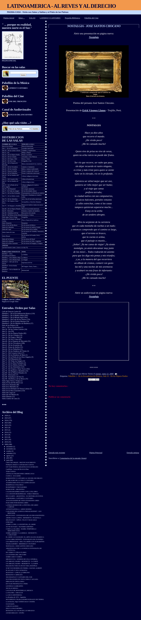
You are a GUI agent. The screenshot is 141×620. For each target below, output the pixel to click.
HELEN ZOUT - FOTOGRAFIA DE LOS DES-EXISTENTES (25, 515)
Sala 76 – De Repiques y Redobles (11, 206)
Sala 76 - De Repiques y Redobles (13, 371)
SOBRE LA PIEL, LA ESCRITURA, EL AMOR (20, 524)
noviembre (10, 449)
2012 (6, 437)
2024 (6, 420)
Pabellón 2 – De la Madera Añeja (11, 257)
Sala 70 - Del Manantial (10, 359)
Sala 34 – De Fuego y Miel (9, 159)
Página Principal (95, 453)
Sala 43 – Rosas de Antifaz (9, 171)
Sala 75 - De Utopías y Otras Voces (14, 369)
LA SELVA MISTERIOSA (14, 595)
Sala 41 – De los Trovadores (10, 167)
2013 (6, 435)
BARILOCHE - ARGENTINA (15, 489)
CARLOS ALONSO (12, 606)
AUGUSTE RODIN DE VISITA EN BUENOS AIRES (22, 500)
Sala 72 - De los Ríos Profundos (12, 363)
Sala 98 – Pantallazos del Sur (10, 213)
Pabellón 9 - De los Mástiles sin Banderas (16, 323)
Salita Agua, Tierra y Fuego (9, 217)
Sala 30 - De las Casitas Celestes (13, 329)
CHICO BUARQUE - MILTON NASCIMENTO (20, 462)
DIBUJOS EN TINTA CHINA (15, 581)
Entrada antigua (133, 453)
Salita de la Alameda (8, 241)
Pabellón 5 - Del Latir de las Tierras (14, 319)
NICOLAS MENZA (12, 588)
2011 (6, 439)
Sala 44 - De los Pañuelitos (11, 349)
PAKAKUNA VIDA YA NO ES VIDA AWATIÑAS (21, 566)
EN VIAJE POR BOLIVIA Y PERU (17, 584)
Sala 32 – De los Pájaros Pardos (11, 155)
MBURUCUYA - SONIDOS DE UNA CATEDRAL (22, 559)
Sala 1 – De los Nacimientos (10, 148)
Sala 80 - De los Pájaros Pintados (13, 373)
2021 (6, 427)
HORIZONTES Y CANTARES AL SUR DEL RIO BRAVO (24, 478)
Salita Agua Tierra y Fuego (11, 381)
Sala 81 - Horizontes (7, 211)
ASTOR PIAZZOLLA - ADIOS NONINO (19, 509)
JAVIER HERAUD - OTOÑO (15, 613)
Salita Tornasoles (7, 223)
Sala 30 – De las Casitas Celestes (11, 150)
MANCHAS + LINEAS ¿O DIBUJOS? (18, 572)
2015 (6, 430)
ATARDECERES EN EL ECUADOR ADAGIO (20, 482)
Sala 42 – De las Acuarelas (9, 169)
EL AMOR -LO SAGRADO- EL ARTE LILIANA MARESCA (25, 537)
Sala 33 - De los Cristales (10, 335)
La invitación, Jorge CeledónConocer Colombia (20, 601)
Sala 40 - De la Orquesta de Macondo (14, 341)
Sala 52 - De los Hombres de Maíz (13, 355)
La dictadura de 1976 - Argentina (16, 597)
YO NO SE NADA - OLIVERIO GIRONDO (19, 527)
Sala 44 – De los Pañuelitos (9, 173)
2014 (6, 432)
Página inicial (8, 18)
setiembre (9, 453)
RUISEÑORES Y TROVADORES (16, 487)
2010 (6, 442)
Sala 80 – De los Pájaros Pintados (11, 209)
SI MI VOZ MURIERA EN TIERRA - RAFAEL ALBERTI (24, 568)
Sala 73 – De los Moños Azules (11, 196)
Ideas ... (22, 18)
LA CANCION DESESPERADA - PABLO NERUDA (22, 494)
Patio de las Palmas (7, 146)
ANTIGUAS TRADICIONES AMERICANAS (20, 473)
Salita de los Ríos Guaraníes (10, 243)
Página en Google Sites (11, 300)
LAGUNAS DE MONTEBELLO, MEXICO (19, 590)
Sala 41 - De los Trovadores (11, 343)
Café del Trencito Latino (9, 247)
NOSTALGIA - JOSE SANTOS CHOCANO (93, 26)
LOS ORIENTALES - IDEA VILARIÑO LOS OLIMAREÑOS (25, 541)
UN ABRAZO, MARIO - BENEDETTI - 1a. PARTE (22, 563)
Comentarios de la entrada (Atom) (73, 458)
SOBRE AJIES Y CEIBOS (14, 557)
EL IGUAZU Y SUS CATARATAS (16, 570)
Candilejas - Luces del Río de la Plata (17, 469)
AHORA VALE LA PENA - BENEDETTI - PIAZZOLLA (23, 518)
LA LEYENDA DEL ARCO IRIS (16, 554)
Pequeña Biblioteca (72, 18)
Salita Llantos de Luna (8, 232)
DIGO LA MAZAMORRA (14, 608)
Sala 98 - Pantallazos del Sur (11, 377)
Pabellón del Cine (91, 18)
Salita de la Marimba (8, 227)
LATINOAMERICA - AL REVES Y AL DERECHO (61, 6)
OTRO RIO (9, 522)
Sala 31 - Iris (5, 152)
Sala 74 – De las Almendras (9, 199)
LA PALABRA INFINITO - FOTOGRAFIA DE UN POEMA (24, 539)
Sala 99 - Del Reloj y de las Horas (13, 379)
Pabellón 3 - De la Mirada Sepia (12, 317)
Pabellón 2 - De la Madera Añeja (13, 315)
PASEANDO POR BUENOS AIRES (17, 503)
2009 (6, 444)
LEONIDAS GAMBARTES (14, 586)
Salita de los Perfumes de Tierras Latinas (15, 389)
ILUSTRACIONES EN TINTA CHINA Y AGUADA (22, 579)
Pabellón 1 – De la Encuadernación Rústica (9, 254)
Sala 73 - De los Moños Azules (12, 365)
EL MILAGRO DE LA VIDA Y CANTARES (19, 480)
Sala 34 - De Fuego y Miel (11, 337)
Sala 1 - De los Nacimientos (11, 327)
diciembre (9, 446)
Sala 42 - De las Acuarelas (11, 345)
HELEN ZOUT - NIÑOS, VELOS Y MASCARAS (21, 520)
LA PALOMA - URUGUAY (14, 592)
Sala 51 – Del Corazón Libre (10, 179)
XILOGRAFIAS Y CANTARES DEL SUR (19, 577)
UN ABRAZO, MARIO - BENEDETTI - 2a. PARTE (22, 561)
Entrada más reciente (57, 453)
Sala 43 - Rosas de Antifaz (11, 347)
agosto (8, 456)
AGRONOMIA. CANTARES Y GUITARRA (19, 498)
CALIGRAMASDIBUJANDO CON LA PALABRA (22, 491)
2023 (6, 423)
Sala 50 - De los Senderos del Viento (14, 351)
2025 (6, 418)
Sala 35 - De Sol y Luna (10, 339)
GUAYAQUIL (10, 604)
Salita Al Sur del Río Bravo (9, 225)
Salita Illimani (6, 236)
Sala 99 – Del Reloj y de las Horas (11, 215)
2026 (6, 415)
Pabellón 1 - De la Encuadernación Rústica (85, 376)
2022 (6, 425)
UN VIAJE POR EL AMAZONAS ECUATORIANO (22, 467)
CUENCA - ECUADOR (13, 476)
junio (8, 460)
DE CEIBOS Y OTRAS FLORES (16, 552)
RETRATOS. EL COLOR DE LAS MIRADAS (20, 610)
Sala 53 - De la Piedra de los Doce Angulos (16, 357)
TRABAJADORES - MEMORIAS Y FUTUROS (21, 544)
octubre (9, 451)
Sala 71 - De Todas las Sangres (10, 191)
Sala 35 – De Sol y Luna (9, 161)
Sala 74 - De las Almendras (11, 367)
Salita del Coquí (6, 229)
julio (8, 458)
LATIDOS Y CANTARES (50, 18)
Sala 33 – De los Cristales (9, 157)
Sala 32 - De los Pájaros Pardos (115, 376)
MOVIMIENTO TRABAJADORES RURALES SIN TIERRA (25, 599)
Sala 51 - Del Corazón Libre (11, 353)
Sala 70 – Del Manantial (9, 189)
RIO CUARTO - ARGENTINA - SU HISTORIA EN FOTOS (24, 496)
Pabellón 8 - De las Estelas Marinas (14, 321)
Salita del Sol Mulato (8, 239)
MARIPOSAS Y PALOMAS (14, 485)
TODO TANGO (11, 471)
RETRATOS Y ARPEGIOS (14, 575)
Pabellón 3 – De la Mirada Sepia (11, 260)
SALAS (32, 18)
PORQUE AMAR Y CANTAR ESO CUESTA (20, 465)
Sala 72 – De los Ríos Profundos (11, 193)
